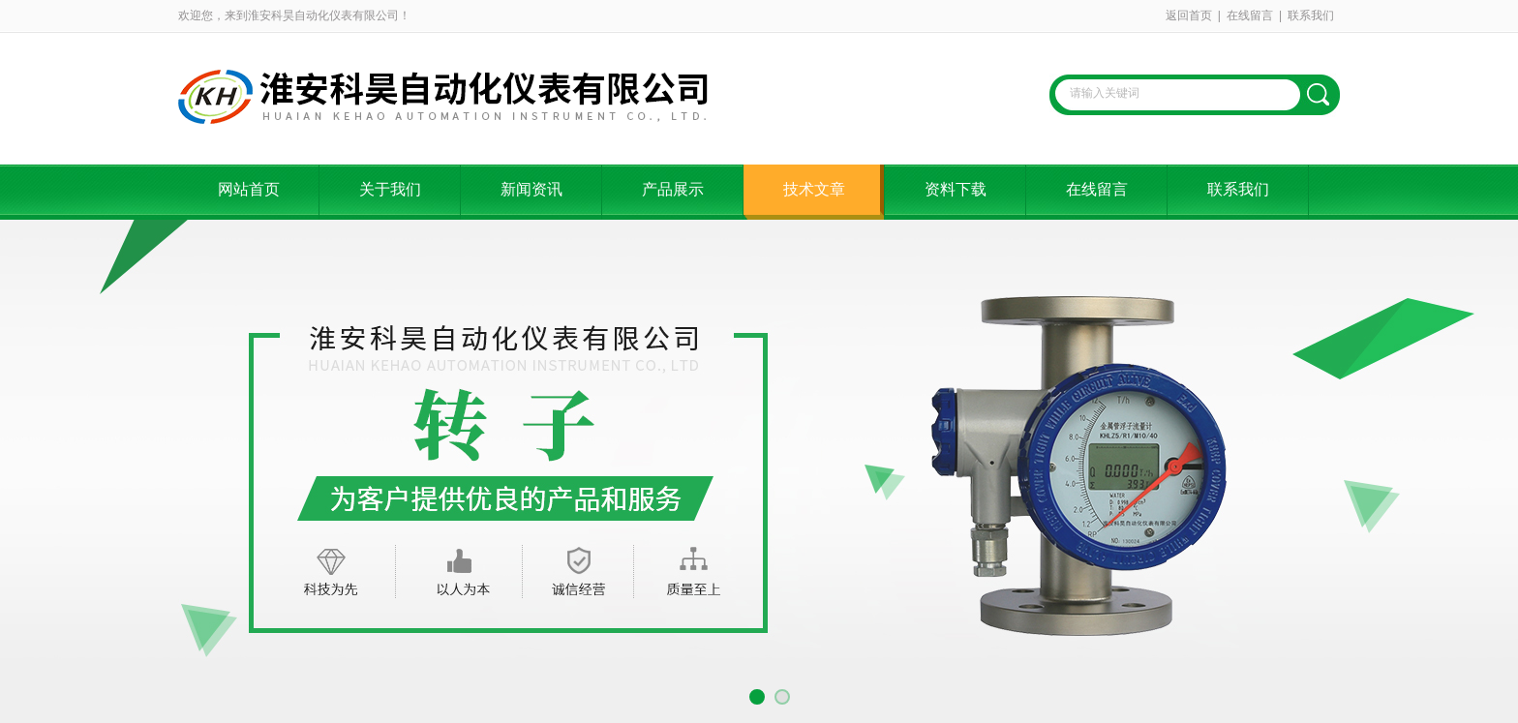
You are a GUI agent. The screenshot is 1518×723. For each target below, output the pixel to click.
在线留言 (1250, 15)
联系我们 (1311, 15)
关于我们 (390, 189)
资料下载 (956, 189)
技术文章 (814, 189)
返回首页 (1189, 15)
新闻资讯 (531, 189)
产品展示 (673, 189)
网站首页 (249, 189)
